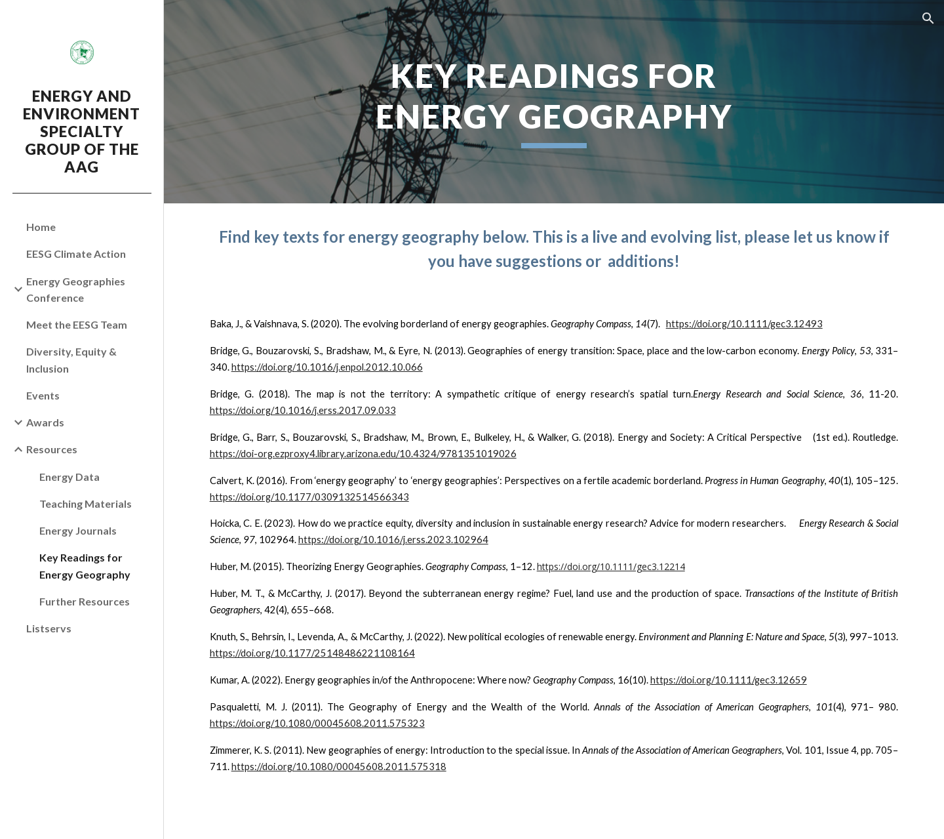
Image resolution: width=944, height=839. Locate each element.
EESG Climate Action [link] (76, 253)
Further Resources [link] (84, 601)
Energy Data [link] (69, 476)
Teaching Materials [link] (85, 503)
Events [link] (43, 395)
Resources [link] (51, 449)
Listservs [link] (48, 628)
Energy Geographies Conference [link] (75, 289)
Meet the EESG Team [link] (76, 324)
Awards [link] (45, 422)
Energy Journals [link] (78, 530)
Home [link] (41, 226)
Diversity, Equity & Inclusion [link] (71, 359)
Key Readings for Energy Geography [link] (84, 565)
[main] (554, 101)
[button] (928, 18)
